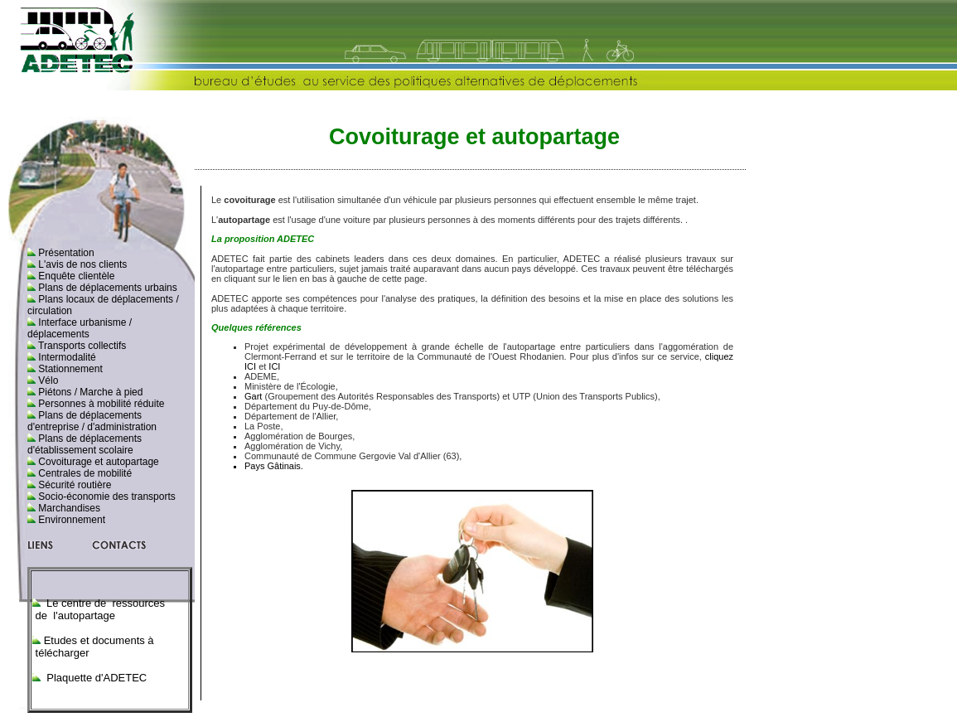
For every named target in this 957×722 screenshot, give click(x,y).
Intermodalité (66, 357)
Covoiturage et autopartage (97, 462)
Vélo (47, 380)
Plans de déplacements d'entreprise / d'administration (92, 421)
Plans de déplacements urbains (106, 287)
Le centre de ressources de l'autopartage (101, 609)
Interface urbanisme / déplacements (79, 328)
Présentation (65, 253)
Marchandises (68, 508)
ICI (274, 366)
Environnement (70, 520)
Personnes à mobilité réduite (100, 403)
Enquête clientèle (75, 276)
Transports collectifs (81, 345)
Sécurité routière (73, 485)
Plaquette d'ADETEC (95, 677)
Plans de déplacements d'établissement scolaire (84, 444)
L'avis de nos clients (81, 264)
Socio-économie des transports (106, 496)
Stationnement (69, 369)
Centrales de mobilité (84, 473)
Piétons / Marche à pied (89, 392)
